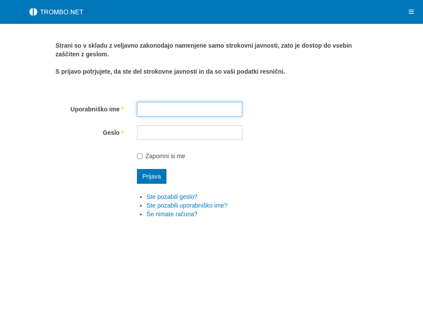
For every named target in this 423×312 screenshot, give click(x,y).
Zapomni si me (161, 156)
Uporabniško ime (97, 109)
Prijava (152, 176)
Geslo (113, 132)
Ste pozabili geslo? (172, 196)
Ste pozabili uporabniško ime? (187, 205)
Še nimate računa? (172, 214)
